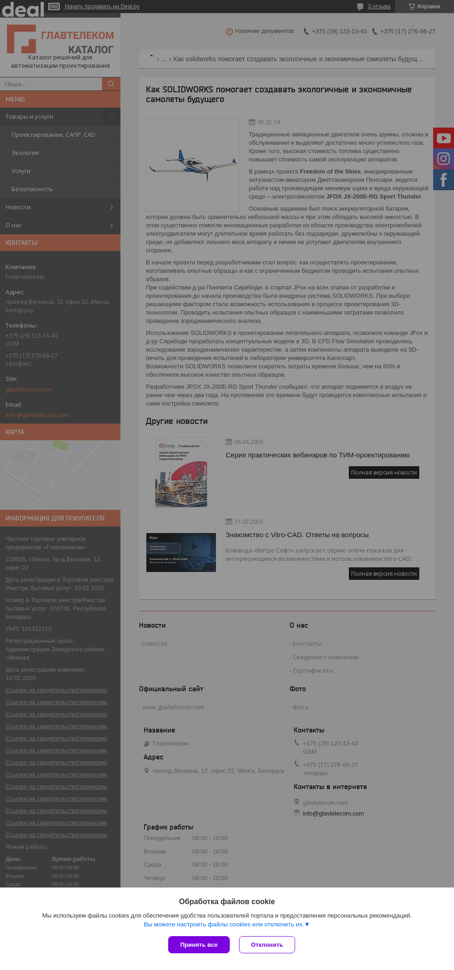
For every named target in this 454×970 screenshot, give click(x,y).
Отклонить (267, 944)
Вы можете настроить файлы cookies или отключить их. (224, 924)
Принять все (199, 944)
